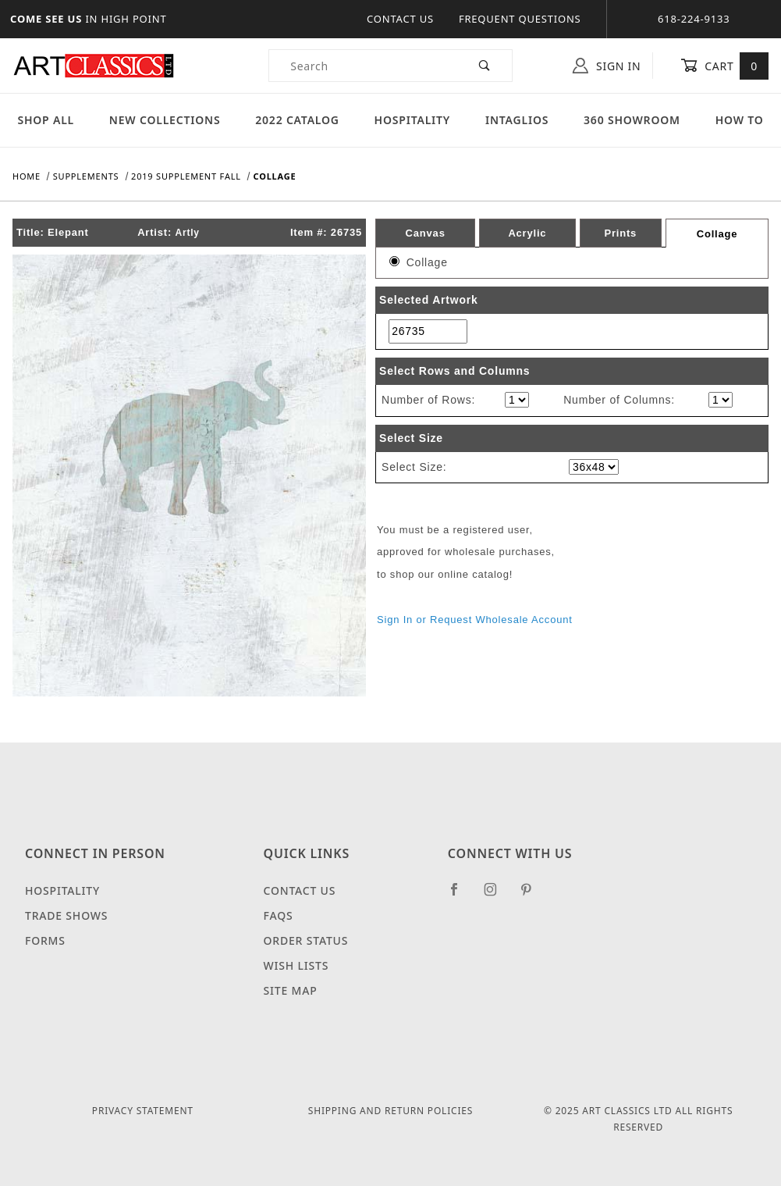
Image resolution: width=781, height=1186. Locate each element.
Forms (45, 940)
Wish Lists (296, 965)
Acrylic (527, 233)
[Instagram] (497, 895)
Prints (620, 233)
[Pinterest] (532, 895)
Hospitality (413, 119)
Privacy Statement (142, 1110)
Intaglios (516, 119)
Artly (187, 232)
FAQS (278, 915)
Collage (717, 234)
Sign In (607, 65)
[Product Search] (363, 65)
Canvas (426, 233)
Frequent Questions (520, 19)
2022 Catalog (297, 119)
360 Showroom (632, 119)
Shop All (45, 119)
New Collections (165, 119)
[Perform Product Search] (485, 65)
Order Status (306, 940)
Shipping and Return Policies (390, 1110)
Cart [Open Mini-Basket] (724, 65)
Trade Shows (66, 915)
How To (739, 119)
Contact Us (400, 19)
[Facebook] (461, 895)
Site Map (291, 990)
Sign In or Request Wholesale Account (475, 619)
